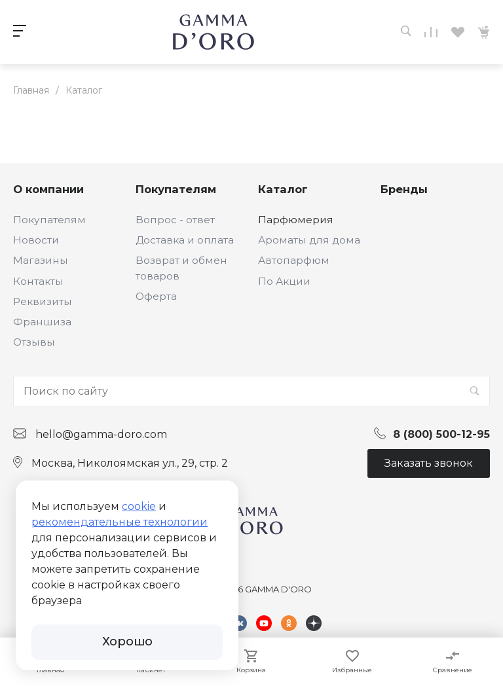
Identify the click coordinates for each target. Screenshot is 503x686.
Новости (36, 240)
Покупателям (49, 219)
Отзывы (34, 342)
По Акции (284, 281)
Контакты (38, 281)
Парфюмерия (295, 219)
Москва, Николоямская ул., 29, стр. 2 (129, 463)
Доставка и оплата (185, 240)
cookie (139, 506)
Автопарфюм (293, 260)
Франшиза (42, 322)
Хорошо (127, 641)
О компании (48, 189)
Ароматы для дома (309, 240)
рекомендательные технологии (119, 522)
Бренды (404, 189)
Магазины (40, 260)
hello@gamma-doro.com (101, 434)
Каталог (283, 189)
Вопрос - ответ (175, 219)
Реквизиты (42, 301)
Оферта (156, 296)
